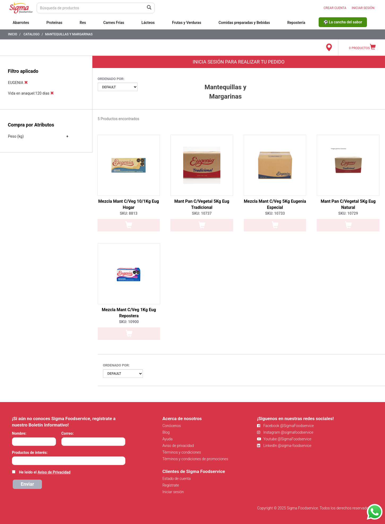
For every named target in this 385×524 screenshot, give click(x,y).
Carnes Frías (113, 22)
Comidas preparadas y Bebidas (244, 22)
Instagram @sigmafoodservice (285, 432)
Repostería (296, 22)
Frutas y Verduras (186, 22)
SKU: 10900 (129, 322)
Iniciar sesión (173, 492)
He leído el (44, 472)
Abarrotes (21, 22)
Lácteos (148, 22)
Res (83, 22)
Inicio (12, 34)
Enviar (27, 484)
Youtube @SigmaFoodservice (284, 439)
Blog (166, 432)
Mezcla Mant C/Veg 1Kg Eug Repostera (129, 312)
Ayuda (167, 439)
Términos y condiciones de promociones (195, 459)
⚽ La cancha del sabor (342, 22)
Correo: (67, 433)
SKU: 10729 (348, 213)
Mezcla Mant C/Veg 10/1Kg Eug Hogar (128, 204)
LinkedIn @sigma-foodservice (284, 445)
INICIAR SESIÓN (363, 8)
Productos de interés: (30, 452)
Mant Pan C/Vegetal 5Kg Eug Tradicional (201, 204)
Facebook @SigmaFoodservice (285, 426)
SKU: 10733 (275, 213)
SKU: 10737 (202, 213)
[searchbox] (14, 460)
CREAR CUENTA (335, 8)
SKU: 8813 (128, 213)
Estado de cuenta (176, 478)
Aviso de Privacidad (53, 472)
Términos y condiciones (181, 452)
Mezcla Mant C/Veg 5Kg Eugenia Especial (275, 204)
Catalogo (31, 34)
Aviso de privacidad (178, 445)
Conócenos (171, 426)
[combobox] (68, 461)
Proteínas (54, 22)
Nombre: (19, 433)
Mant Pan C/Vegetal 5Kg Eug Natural (348, 204)
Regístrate (170, 485)
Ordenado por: (111, 79)
